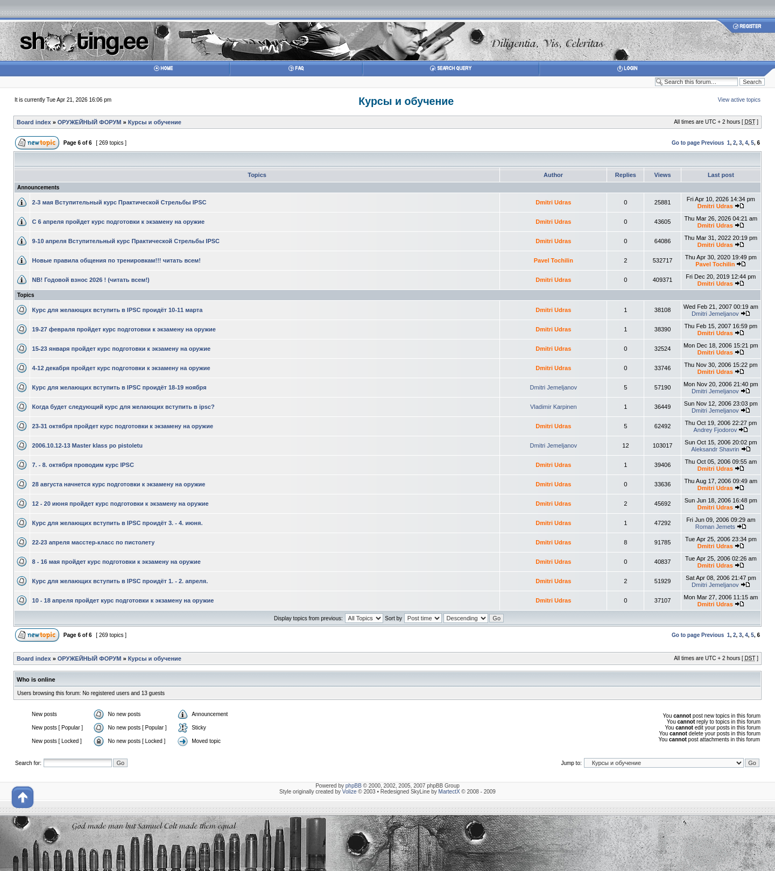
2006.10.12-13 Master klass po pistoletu (87, 445)
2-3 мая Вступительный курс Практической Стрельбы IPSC (119, 202)
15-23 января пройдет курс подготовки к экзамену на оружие (121, 348)
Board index (34, 122)
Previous (712, 143)
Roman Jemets (715, 526)
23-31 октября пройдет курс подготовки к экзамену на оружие (123, 426)
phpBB (354, 786)
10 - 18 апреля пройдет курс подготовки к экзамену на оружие (123, 600)
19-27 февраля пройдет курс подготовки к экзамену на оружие (124, 329)
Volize (349, 792)
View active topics (739, 100)
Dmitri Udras (553, 202)
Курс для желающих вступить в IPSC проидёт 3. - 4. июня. (117, 523)
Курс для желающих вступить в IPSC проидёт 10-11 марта (117, 310)
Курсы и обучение (406, 101)
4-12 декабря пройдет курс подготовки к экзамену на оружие (121, 368)
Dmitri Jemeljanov (715, 313)
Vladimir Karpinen (553, 406)
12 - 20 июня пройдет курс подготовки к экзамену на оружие (120, 503)
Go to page (686, 143)
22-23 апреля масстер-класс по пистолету (93, 542)
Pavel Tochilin (553, 260)
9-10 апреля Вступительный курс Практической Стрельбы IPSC (126, 241)
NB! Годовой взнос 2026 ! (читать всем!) (91, 280)
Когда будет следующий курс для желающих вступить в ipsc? (123, 406)
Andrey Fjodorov (715, 430)
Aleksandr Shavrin (715, 449)
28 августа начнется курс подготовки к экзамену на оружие (119, 484)
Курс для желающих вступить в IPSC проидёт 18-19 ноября (119, 387)
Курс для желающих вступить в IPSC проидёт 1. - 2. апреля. (120, 581)
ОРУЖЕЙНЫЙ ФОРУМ (90, 122)
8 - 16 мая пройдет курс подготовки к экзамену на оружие (116, 561)
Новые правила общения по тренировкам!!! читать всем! (116, 260)
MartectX (449, 792)
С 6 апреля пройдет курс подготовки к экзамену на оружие (118, 221)
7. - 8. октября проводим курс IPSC (83, 465)
